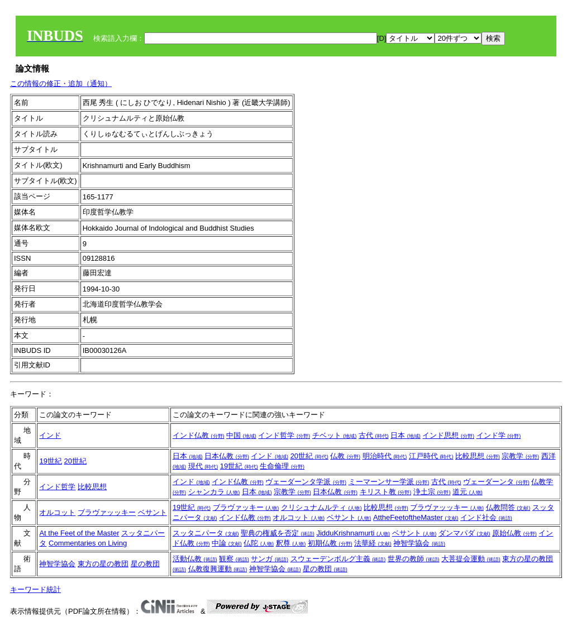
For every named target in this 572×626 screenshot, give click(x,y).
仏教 (345, 456)
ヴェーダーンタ (496, 481)
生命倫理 (282, 466)
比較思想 (477, 456)
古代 (374, 435)
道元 (467, 492)
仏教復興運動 (217, 569)
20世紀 (75, 461)
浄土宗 (432, 492)
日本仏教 (226, 456)
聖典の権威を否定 (277, 533)
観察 (234, 559)
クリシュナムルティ (321, 507)
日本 (405, 435)
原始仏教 (514, 533)
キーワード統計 (35, 589)
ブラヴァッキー (246, 507)
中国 (241, 435)
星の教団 (145, 564)
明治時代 (385, 456)
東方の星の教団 (103, 564)
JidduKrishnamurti (353, 533)
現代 (203, 466)
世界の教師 (414, 559)
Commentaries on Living (88, 543)
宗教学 (520, 456)
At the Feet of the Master (79, 533)
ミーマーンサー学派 (389, 481)
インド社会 (486, 517)
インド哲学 (284, 435)
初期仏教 (330, 543)
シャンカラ (214, 492)
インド (50, 435)
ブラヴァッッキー (107, 512)
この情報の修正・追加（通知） (61, 83)
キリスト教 (386, 492)
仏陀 (259, 543)
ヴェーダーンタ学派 (305, 481)
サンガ (269, 559)
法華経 (373, 543)
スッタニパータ (206, 533)
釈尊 (291, 543)
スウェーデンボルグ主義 (338, 559)
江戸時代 (431, 456)
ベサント (152, 512)
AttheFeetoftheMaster (416, 517)
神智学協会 (419, 543)
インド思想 (448, 435)
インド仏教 (199, 435)
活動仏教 (195, 559)
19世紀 (50, 461)
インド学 (498, 435)
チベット (334, 435)
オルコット (57, 512)
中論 (227, 543)
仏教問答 (508, 507)
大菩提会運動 (470, 559)
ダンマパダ (464, 533)
